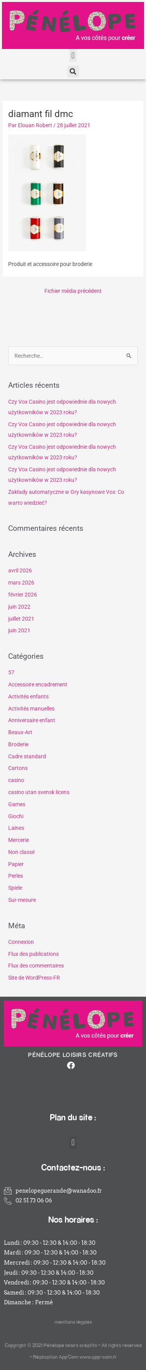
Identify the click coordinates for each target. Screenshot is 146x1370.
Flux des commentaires (36, 965)
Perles (15, 876)
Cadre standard (27, 756)
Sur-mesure (22, 900)
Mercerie (18, 840)
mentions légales (73, 1322)
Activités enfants (28, 696)
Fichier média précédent (73, 291)
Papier (16, 864)
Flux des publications (33, 954)
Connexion (21, 942)
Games (16, 804)
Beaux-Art (20, 732)
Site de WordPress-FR (34, 978)
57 (11, 672)
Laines (16, 828)
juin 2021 (19, 630)
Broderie (18, 744)
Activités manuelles (31, 708)
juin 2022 (19, 607)
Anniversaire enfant (31, 720)
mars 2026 (21, 582)
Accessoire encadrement (37, 684)
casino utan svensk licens (38, 792)
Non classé (21, 852)
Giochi (15, 816)
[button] (73, 55)
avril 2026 (20, 570)
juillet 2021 (21, 619)
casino (16, 780)
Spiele (15, 888)
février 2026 (22, 594)
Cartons (18, 768)
